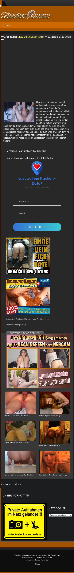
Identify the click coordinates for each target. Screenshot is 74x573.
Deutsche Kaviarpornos (26, 319)
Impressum (30, 560)
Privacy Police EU (41, 560)
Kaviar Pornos (27, 557)
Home (37, 564)
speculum (22, 325)
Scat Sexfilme (42, 319)
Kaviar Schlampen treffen (31, 37)
